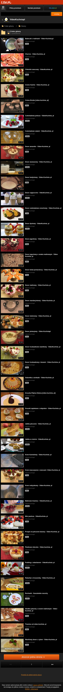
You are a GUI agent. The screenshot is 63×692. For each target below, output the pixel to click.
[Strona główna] (6, 2)
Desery (22, 26)
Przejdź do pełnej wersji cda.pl (31, 675)
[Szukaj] (25, 14)
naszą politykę (38, 685)
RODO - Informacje (31, 689)
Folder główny (8, 26)
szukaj (56, 14)
